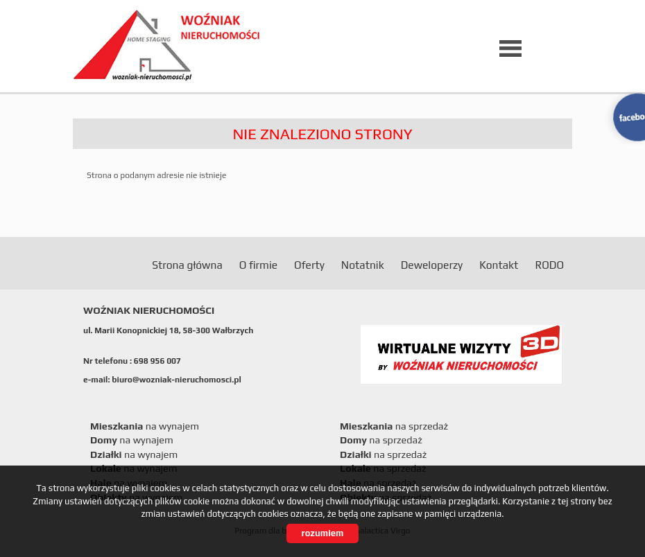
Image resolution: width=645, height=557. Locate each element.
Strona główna (187, 264)
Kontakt (498, 264)
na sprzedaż (394, 426)
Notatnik (362, 264)
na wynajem (144, 426)
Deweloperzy (432, 264)
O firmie (258, 264)
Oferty (309, 264)
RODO (549, 264)
